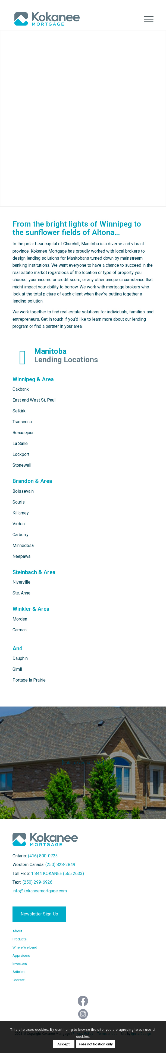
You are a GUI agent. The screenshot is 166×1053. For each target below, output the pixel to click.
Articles (18, 972)
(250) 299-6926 (37, 882)
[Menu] (146, 19)
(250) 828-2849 (60, 864)
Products (19, 939)
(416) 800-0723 (43, 855)
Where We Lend (24, 947)
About (17, 931)
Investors (19, 964)
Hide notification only (95, 1044)
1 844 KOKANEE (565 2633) (57, 873)
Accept (63, 1044)
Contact (18, 980)
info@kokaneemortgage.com (39, 890)
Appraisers (21, 955)
